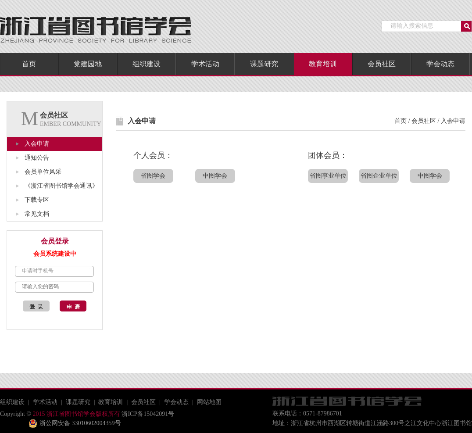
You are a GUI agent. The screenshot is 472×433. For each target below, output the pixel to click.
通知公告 (37, 157)
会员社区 (382, 64)
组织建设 (146, 64)
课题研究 (264, 64)
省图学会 (153, 175)
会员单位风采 (43, 171)
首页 (29, 64)
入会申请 (37, 143)
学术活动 (205, 64)
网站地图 (209, 402)
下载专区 (37, 200)
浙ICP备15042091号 (147, 414)
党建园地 (88, 64)
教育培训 (323, 64)
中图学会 (215, 175)
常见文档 (37, 214)
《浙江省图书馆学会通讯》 (61, 186)
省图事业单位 (328, 175)
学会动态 (440, 64)
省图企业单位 (379, 175)
